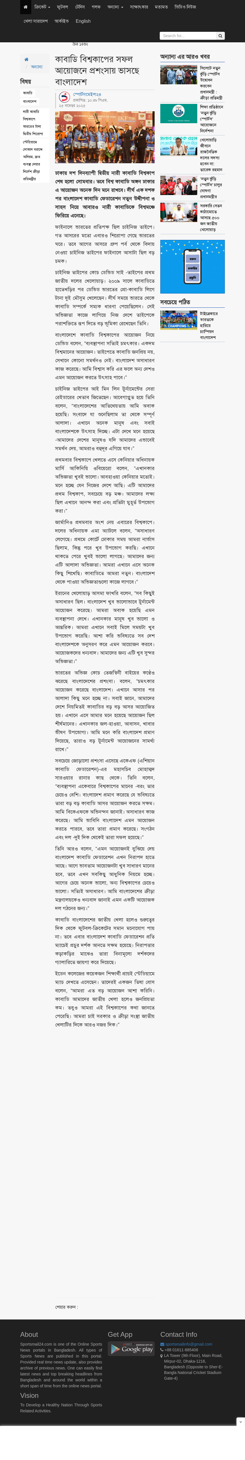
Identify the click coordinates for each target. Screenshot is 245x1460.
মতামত (161, 7)
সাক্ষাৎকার (139, 7)
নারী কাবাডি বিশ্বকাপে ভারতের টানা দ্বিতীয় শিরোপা (33, 123)
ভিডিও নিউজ (185, 7)
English (83, 21)
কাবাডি (27, 93)
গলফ (96, 7)
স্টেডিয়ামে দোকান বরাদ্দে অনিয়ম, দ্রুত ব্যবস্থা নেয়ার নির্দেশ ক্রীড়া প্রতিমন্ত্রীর (33, 160)
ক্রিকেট (42, 7)
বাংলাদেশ (29, 101)
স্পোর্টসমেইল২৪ (87, 94)
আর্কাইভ (62, 21)
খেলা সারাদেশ (36, 21)
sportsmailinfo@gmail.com (186, 1344)
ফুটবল (62, 7)
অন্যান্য (115, 7)
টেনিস (80, 7)
